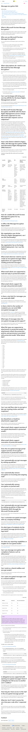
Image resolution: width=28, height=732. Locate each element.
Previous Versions (9, 727)
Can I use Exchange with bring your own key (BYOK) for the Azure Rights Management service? (14, 15)
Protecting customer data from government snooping (14, 132)
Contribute (17, 727)
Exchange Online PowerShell (14, 390)
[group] (15, 655)
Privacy (21, 727)
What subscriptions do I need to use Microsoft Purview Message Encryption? (13, 13)
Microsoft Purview (6, 3)
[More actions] (26, 3)
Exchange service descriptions (15, 91)
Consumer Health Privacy (5, 729)
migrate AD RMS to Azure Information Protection (18, 55)
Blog (13, 727)
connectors (12, 312)
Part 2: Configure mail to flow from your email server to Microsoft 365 (12, 253)
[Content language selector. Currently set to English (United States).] (6, 725)
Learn (2, 3)
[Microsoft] (14, 1)
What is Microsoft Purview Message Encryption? (9, 10)
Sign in (26, 1)
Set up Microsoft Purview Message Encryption (9, 220)
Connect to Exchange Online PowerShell (9, 646)
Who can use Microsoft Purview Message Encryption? (9, 12)
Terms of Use (13, 729)
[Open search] (24, 1)
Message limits (4, 303)
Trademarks (17, 729)
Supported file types (20, 340)
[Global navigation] (1, 1)
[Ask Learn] (24, 3)
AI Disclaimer (4, 727)
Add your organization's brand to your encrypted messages (14, 524)
